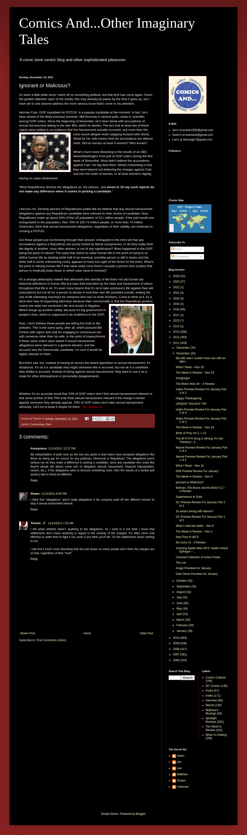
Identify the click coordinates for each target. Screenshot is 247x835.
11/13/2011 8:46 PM (54, 493)
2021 (176, 292)
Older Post (146, 633)
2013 (176, 331)
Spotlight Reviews (211, 720)
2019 (176, 304)
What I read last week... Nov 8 (195, 525)
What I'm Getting (216, 735)
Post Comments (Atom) (51, 640)
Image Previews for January (193, 568)
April (179, 614)
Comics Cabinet (216, 677)
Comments (180, 256)
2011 (176, 343)
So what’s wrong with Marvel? (195, 511)
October (181, 580)
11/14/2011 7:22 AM (60, 523)
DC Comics (213, 686)
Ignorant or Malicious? (190, 482)
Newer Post (27, 633)
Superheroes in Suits (189, 496)
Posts (176, 249)
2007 (176, 654)
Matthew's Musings (212, 711)
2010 (176, 638)
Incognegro (183, 378)
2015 (176, 320)
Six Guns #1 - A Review (190, 542)
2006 (176, 660)
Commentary (37, 424)
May (179, 608)
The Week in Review (214, 728)
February (182, 625)
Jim (179, 762)
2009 (176, 643)
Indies (209, 695)
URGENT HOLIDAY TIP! (191, 403)
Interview (211, 700)
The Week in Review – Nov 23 (195, 372)
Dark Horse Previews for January (197, 574)
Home (87, 633)
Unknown (183, 786)
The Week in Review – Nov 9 (194, 476)
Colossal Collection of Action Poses (198, 557)
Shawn (35, 493)
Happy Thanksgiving (189, 398)
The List (181, 562)
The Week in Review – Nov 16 (195, 427)
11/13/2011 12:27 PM (62, 448)
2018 (176, 309)
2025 (176, 281)
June (179, 603)
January (181, 631)
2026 (176, 276)
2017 (176, 315)
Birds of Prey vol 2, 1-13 (191, 433)
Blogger (140, 813)
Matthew (182, 774)
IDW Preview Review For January (197, 471)
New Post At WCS (187, 537)
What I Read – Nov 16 (190, 465)
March (180, 619)
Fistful (209, 690)
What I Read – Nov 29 (190, 367)
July (179, 597)
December (183, 347)
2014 (176, 326)
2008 (176, 649)
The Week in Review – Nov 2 (194, 531)
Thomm (35, 523)
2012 (176, 337)
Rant (48, 424)
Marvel (210, 705)
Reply (34, 480)
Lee (179, 768)
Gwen (180, 755)
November (183, 353)
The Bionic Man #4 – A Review (195, 384)
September (183, 586)
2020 (176, 298)
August (181, 592)
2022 (176, 287)
